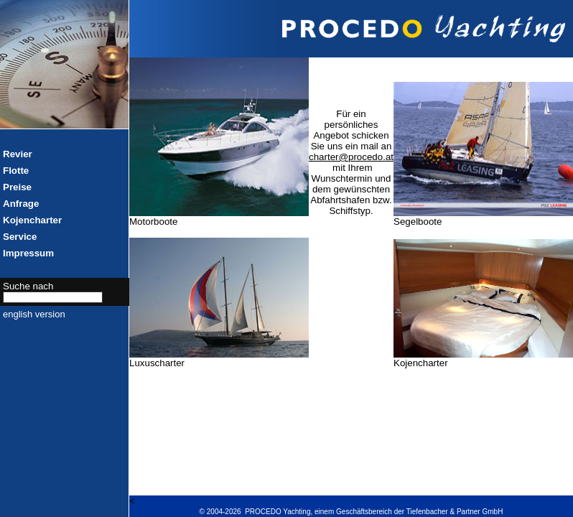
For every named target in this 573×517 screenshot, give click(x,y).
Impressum (28, 253)
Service (20, 236)
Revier (17, 154)
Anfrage (21, 203)
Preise (17, 187)
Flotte (16, 170)
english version (34, 314)
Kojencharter (32, 220)
